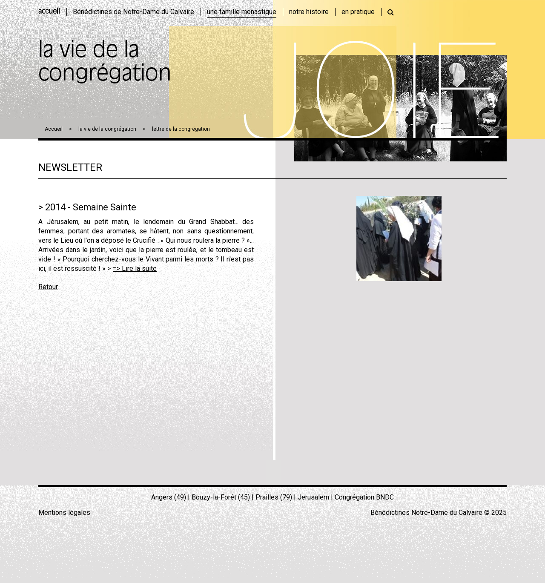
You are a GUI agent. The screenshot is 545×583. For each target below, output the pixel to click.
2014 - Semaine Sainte (90, 207)
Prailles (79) (273, 497)
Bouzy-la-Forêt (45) (221, 497)
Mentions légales (64, 512)
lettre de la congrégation (181, 129)
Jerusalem (313, 497)
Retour (48, 287)
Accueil (54, 129)
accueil (49, 12)
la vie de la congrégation (107, 129)
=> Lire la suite (135, 268)
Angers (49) (168, 497)
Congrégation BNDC (364, 497)
